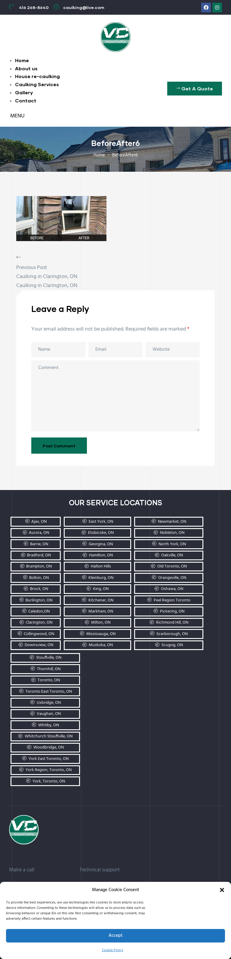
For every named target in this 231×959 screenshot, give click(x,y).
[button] (222, 890)
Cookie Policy (112, 950)
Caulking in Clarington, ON (46, 276)
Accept (116, 935)
